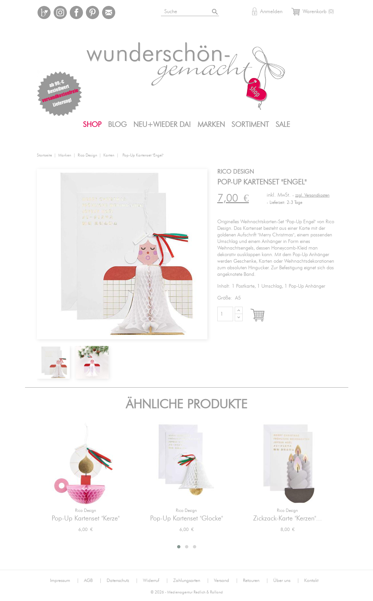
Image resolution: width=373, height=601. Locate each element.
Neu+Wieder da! (162, 124)
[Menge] (225, 314)
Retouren (255, 580)
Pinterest (92, 12)
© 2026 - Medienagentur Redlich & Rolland (186, 592)
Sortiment (250, 124)
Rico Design (85, 511)
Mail (108, 12)
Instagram (60, 12)
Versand (226, 580)
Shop (92, 124)
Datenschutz (122, 580)
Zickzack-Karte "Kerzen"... (287, 518)
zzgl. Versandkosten (312, 195)
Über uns (286, 580)
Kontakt (311, 580)
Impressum (64, 580)
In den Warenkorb (263, 315)
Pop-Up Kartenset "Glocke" (186, 518)
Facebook (76, 12)
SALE (283, 124)
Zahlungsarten (191, 580)
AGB (93, 580)
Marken (211, 124)
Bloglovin (44, 12)
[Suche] (198, 10)
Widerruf (155, 580)
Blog (117, 124)
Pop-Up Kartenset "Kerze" (86, 518)
